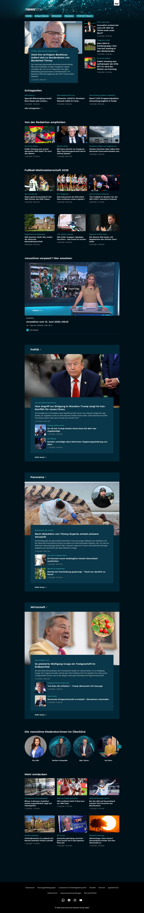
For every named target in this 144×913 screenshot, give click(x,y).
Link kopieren (32, 330)
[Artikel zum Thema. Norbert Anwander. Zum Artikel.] (60, 749)
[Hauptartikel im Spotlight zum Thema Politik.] (35, 349)
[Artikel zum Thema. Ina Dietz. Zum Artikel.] (108, 749)
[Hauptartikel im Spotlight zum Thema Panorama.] (38, 477)
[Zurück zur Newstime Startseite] (34, 9)
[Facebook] (69, 900)
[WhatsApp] (63, 900)
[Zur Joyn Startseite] (116, 3)
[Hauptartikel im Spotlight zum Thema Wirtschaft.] (38, 607)
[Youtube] (80, 900)
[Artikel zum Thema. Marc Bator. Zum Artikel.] (84, 749)
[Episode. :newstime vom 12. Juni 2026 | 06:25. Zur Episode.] (72, 294)
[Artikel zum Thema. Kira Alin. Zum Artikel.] (36, 749)
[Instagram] (74, 900)
